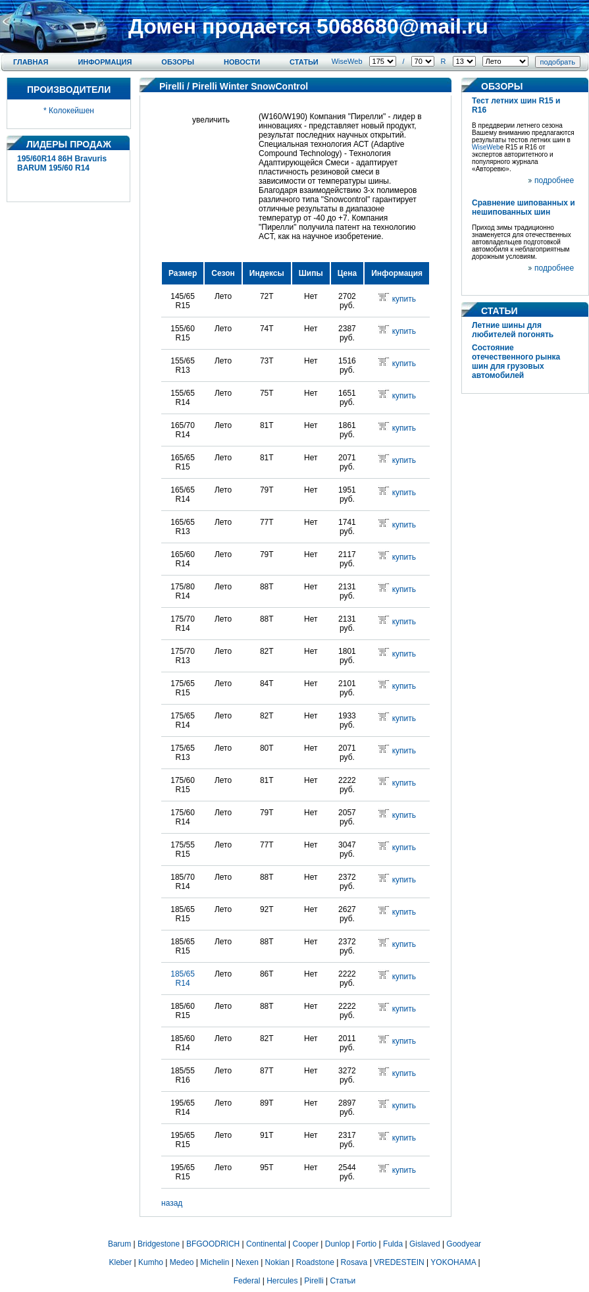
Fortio (367, 1244)
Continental (266, 1244)
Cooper (306, 1244)
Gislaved (424, 1244)
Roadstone (315, 1262)
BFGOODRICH (213, 1244)
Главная (30, 62)
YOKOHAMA (453, 1262)
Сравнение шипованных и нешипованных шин (523, 207)
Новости (242, 62)
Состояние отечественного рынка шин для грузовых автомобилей (516, 361)
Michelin (214, 1262)
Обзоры (177, 62)
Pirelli (171, 86)
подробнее (554, 180)
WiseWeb (347, 61)
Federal (247, 1280)
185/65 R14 (182, 978)
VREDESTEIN (399, 1262)
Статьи (304, 62)
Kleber (120, 1262)
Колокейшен (71, 110)
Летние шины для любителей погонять (512, 330)
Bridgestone (159, 1244)
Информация (105, 62)
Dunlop (337, 1244)
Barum (119, 1244)
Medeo (182, 1262)
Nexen (247, 1262)
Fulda (393, 1244)
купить (404, 299)
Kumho (150, 1262)
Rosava (354, 1262)
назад (171, 1203)
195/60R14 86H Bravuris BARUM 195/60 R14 (62, 163)
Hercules (282, 1280)
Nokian (277, 1262)
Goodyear (463, 1244)
